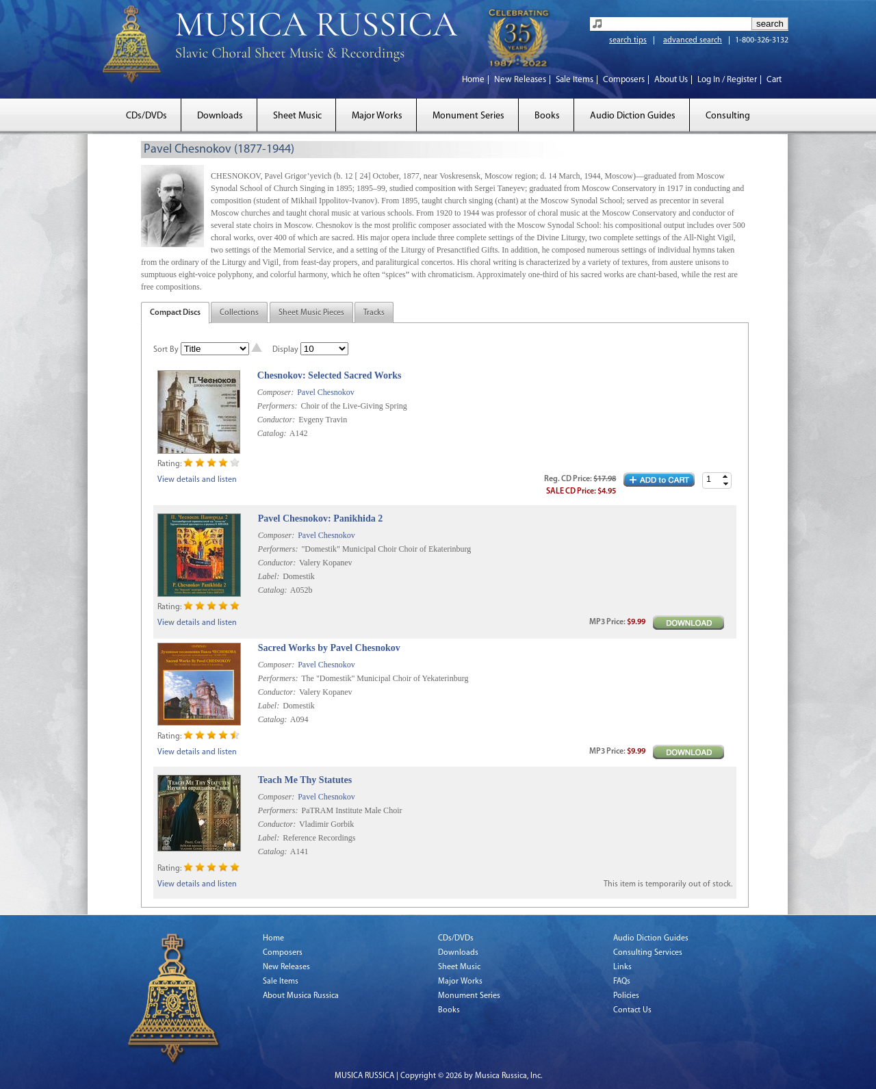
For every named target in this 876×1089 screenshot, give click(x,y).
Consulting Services (647, 953)
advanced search (692, 40)
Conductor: (276, 419)
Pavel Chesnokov (326, 392)
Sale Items (574, 79)
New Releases (520, 79)
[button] (725, 477)
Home (473, 79)
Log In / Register (727, 79)
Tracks (374, 313)
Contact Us (632, 1010)
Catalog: (272, 433)
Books (547, 116)
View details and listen (197, 480)
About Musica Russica (301, 996)
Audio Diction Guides (632, 116)
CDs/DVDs (146, 116)
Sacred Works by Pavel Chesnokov (329, 648)
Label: (268, 576)
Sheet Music (297, 116)
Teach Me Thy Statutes (305, 780)
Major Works (377, 116)
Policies (626, 996)
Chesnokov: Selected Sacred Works (329, 375)
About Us (671, 79)
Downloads (220, 116)
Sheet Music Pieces (311, 313)
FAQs (621, 981)
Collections (239, 313)
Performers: (277, 406)
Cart (774, 79)
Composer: (275, 392)
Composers (624, 79)
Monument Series (468, 116)
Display (285, 350)
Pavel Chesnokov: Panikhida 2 (320, 518)
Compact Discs (175, 313)
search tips (628, 40)
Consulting (728, 116)
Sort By (166, 350)
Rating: (169, 464)
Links (622, 967)
